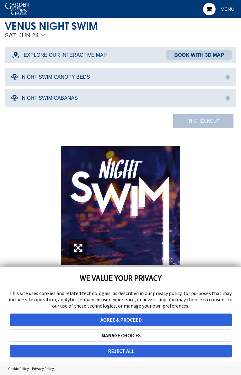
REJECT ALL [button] (121, 351)
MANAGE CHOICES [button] (121, 335)
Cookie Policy (18, 368)
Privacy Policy (43, 368)
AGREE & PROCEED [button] (121, 320)
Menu (227, 9)
